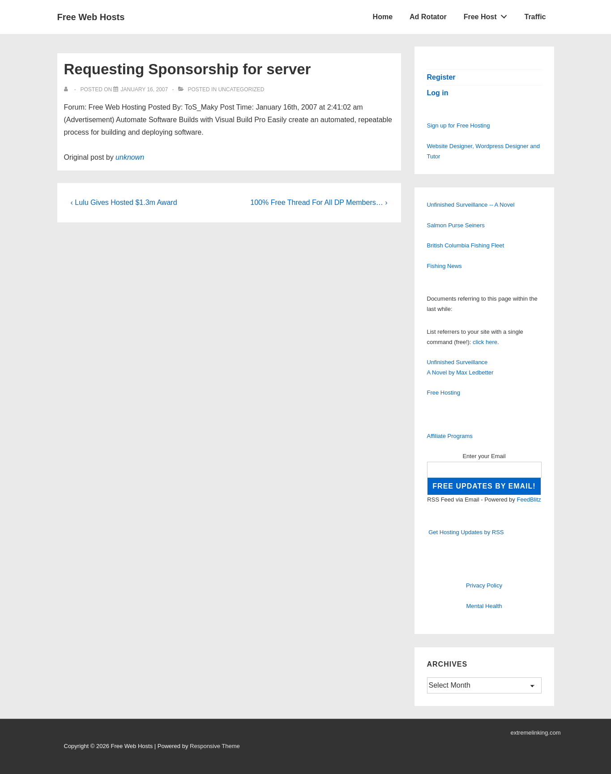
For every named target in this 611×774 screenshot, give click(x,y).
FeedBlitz (529, 499)
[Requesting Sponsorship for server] (144, 89)
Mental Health (484, 606)
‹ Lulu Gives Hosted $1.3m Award (124, 202)
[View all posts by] (68, 89)
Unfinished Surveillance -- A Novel (471, 204)
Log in (438, 93)
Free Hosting (443, 392)
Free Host (488, 15)
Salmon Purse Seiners (456, 225)
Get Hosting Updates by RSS (466, 532)
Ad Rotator (428, 17)
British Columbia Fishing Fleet (465, 245)
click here (485, 342)
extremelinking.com (536, 732)
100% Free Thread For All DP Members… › (318, 202)
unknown (129, 157)
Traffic (535, 17)
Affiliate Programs (450, 436)
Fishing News (444, 266)
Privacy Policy (484, 585)
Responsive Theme (215, 746)
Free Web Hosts (91, 17)
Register (441, 77)
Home (383, 17)
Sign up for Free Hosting (458, 125)
